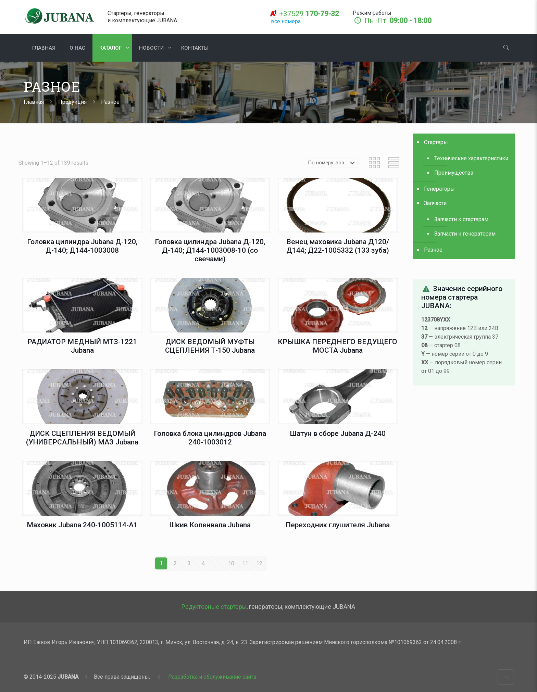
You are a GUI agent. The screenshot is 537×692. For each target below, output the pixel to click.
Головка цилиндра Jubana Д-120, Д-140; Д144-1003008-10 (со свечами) (210, 250)
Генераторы (439, 189)
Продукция (72, 102)
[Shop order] (333, 163)
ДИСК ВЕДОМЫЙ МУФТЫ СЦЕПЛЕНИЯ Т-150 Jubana (210, 346)
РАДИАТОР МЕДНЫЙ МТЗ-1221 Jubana (82, 346)
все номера (286, 21)
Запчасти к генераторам (465, 233)
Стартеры (436, 142)
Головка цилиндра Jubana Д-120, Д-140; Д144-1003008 (82, 246)
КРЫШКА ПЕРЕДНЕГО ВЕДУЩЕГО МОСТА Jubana (337, 346)
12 (259, 563)
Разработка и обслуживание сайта (212, 677)
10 (231, 563)
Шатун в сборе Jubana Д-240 (338, 433)
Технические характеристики (471, 158)
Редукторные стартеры (214, 606)
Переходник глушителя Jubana (338, 525)
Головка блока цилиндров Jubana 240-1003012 (210, 437)
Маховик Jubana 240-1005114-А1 (82, 525)
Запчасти (435, 203)
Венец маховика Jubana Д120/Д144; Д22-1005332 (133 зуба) (337, 246)
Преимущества (453, 172)
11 (245, 563)
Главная (34, 102)
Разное (433, 250)
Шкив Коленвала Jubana (210, 525)
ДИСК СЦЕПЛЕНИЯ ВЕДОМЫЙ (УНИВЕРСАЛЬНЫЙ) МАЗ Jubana (82, 437)
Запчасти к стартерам (461, 219)
